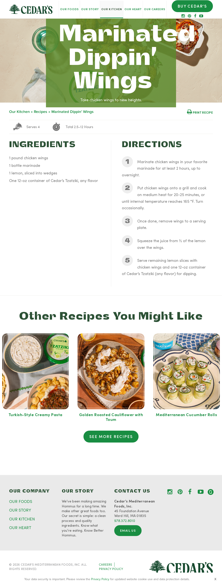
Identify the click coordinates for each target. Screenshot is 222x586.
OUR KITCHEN (22, 519)
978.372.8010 (124, 520)
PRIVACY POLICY (111, 569)
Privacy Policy (100, 579)
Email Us (128, 530)
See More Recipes (111, 436)
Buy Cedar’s (192, 6)
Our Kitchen (19, 111)
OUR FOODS (20, 501)
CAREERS (105, 564)
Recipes (40, 111)
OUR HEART (20, 527)
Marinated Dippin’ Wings (72, 111)
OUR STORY (20, 510)
